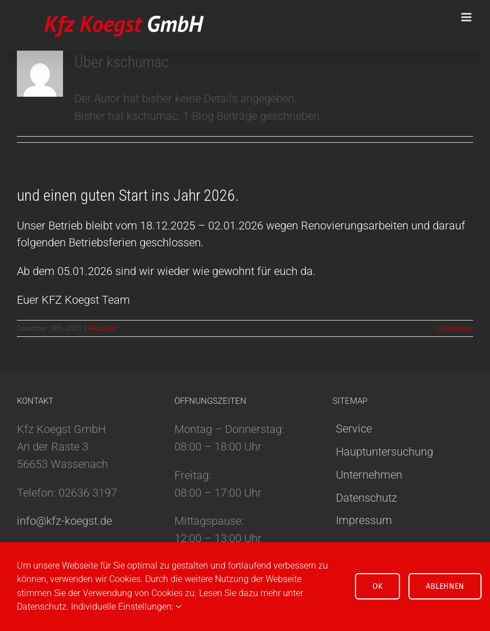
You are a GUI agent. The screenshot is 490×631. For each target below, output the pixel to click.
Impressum (364, 520)
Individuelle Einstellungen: (126, 606)
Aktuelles (102, 328)
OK (377, 586)
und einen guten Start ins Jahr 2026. (128, 195)
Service (354, 428)
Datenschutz (366, 497)
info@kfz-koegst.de (64, 521)
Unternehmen (369, 474)
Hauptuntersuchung (384, 451)
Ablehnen (445, 586)
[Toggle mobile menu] (467, 17)
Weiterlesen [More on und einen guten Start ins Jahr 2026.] (455, 328)
